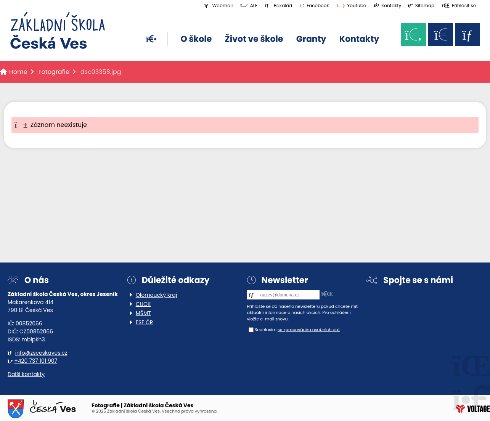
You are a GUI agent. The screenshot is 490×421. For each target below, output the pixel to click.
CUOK (143, 304)
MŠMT (143, 313)
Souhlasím (266, 330)
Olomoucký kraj (156, 295)
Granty (311, 39)
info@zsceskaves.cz (41, 353)
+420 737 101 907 (35, 361)
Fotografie (54, 72)
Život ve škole (254, 39)
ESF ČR (144, 322)
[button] (459, 5)
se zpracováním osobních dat (309, 330)
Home (57, 30)
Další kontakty (26, 374)
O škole (196, 39)
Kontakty (359, 39)
